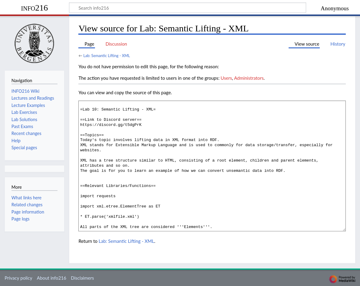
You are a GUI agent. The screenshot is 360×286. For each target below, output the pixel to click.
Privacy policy (18, 278)
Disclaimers (82, 278)
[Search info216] (187, 7)
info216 (34, 7)
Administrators (249, 78)
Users (226, 78)
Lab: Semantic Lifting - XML (106, 55)
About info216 (51, 278)
